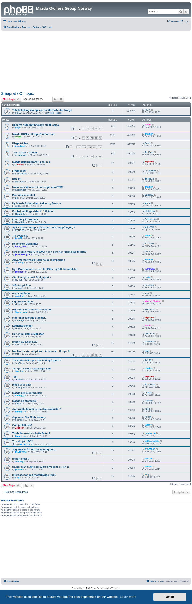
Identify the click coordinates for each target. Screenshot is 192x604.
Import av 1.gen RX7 (24, 341)
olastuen (149, 400)
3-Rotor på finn (21, 285)
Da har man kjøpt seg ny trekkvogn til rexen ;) (40, 466)
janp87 (18, 238)
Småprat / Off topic (17, 93)
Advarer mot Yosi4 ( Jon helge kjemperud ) (38, 259)
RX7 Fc (16, 179)
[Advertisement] (96, 60)
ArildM (18, 344)
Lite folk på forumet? (25, 219)
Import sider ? (21, 458)
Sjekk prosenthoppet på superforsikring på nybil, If (43, 227)
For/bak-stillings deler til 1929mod (33, 211)
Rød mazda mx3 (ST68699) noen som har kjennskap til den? (49, 251)
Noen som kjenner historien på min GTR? (37, 187)
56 (83, 156)
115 (94, 147)
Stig (17, 477)
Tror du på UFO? (22, 441)
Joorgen (19, 288)
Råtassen (149, 285)
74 (83, 138)
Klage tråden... (21, 143)
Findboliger (19, 170)
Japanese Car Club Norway (29, 417)
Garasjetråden (21, 293)
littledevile (20, 181)
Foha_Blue (20, 246)
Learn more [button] (128, 596)
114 (89, 147)
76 (92, 138)
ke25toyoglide (152, 441)
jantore (148, 458)
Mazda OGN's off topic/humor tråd (33, 134)
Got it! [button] (170, 596)
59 (88, 128)
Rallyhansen (151, 219)
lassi (147, 293)
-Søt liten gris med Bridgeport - (31, 277)
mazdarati (20, 146)
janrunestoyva (22, 254)
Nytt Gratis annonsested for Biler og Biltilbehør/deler (44, 269)
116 (99, 147)
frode (147, 277)
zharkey (149, 134)
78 (100, 138)
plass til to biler (21, 384)
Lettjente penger (22, 325)
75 (88, 138)
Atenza (148, 392)
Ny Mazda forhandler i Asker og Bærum (36, 203)
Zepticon (19, 164)
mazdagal (20, 320)
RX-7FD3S (24, 444)
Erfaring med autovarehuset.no (31, 309)
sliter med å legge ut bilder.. (29, 317)
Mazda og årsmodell (24, 400)
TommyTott (20, 387)
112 (78, 147)
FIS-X (18, 113)
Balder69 (19, 198)
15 (92, 355)
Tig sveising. (20, 235)
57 (88, 156)
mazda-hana (21, 155)
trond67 (19, 403)
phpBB (86, 588)
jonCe (18, 206)
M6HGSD (19, 230)
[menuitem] (22, 21)
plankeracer (150, 341)
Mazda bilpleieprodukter (27, 392)
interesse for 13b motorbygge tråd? (34, 474)
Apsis (147, 143)
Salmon (19, 420)
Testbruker (20, 379)
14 (88, 355)
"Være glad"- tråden (24, 152)
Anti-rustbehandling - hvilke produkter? (36, 409)
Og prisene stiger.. (23, 301)
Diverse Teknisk (53, 113)
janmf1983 (20, 272)
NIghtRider (20, 214)
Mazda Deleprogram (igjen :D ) (31, 161)
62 (100, 128)
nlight (18, 127)
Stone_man (21, 312)
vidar (17, 304)
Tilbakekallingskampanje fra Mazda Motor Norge (42, 110)
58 (83, 128)
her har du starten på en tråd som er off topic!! (41, 351)
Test (14, 376)
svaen (18, 137)
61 (96, 128)
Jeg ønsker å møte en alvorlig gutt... (34, 449)
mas (17, 354)
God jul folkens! (22, 425)
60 (92, 128)
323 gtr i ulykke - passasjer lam (31, 368)
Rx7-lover (149, 243)
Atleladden (150, 309)
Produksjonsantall (23, 195)
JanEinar (149, 152)
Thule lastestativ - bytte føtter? (31, 433)
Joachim (19, 296)
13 (83, 355)
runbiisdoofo (21, 173)
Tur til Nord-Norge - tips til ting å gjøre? (36, 360)
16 (96, 355)
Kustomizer (20, 190)
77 (96, 138)
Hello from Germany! (25, 243)
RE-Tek (18, 280)
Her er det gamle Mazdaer (28, 333)
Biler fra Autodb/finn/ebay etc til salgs (35, 124)
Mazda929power (153, 301)
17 (100, 355)
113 (84, 147)
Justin (148, 124)
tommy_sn (20, 395)
